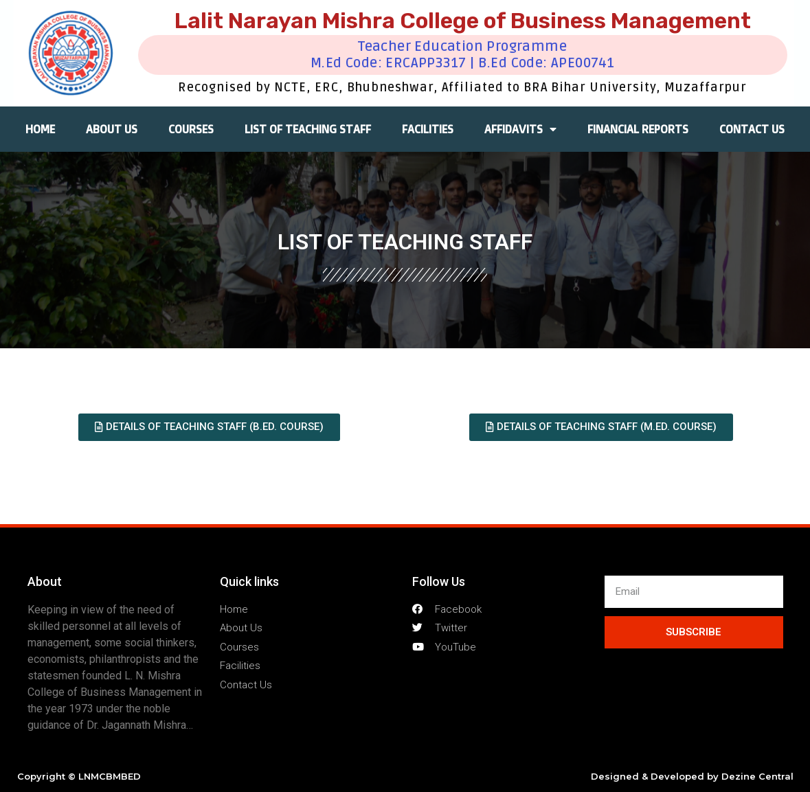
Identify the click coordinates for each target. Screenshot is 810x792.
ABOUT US (111, 129)
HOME (40, 129)
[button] (209, 427)
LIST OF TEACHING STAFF (308, 129)
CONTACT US (752, 129)
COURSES (191, 129)
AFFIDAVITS (520, 129)
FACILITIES (427, 129)
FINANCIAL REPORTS (637, 129)
